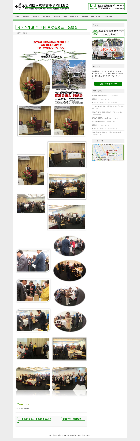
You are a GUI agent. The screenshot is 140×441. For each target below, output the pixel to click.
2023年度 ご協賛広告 (73, 419)
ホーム (17, 16)
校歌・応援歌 (95, 16)
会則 (65, 16)
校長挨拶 (36, 16)
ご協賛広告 (108, 16)
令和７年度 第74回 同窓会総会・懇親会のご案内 (107, 112)
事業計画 (57, 16)
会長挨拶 (26, 16)
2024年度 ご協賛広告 (99, 128)
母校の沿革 (74, 16)
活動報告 (84, 16)
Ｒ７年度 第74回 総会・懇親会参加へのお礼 (106, 106)
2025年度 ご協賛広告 (99, 102)
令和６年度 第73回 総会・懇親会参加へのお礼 (106, 132)
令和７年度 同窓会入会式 (100, 95)
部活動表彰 (95, 99)
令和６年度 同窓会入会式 (100, 118)
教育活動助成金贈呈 (98, 121)
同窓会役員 (46, 16)
